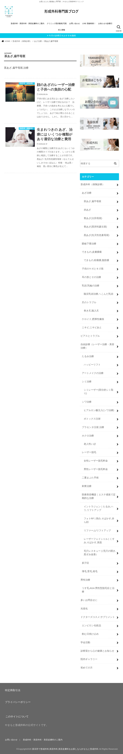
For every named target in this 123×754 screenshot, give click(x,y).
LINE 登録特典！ (89, 23)
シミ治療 (86, 381)
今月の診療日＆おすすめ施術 (62, 35)
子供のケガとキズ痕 (92, 268)
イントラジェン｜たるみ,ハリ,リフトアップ (98, 508)
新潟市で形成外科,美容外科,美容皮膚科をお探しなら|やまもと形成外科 (65, 749)
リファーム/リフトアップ (97, 530)
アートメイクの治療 (92, 373)
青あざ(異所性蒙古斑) (95, 226)
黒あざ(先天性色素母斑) (96, 235)
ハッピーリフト (92, 364)
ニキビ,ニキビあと (92, 327)
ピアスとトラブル (90, 336)
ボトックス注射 (92, 418)
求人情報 (61, 30)
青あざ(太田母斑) (93, 218)
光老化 (84, 608)
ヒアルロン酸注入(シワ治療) (99, 410)
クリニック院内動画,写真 (57, 23)
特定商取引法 (12, 690)
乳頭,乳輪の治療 (90, 285)
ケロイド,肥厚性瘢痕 (93, 319)
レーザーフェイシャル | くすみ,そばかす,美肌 (99, 541)
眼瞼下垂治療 (89, 243)
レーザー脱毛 (89, 452)
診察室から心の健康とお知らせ (97, 650)
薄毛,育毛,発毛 (90, 571)
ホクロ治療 (88, 435)
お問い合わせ (74, 23)
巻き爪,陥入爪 (91, 310)
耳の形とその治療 (91, 277)
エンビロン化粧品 (91, 625)
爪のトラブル (89, 302)
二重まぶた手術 (90, 477)
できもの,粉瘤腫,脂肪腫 (96, 260)
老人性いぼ (90, 444)
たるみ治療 (88, 356)
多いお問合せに (89, 600)
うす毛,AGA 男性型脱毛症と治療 (98, 590)
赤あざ (87, 209)
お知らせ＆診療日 (105, 23)
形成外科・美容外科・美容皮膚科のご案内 (27, 23)
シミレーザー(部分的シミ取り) (98, 392)
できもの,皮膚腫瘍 (92, 252)
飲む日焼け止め (90, 634)
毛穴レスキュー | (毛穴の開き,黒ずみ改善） (100, 553)
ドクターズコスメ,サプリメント (98, 617)
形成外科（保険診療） (93, 184)
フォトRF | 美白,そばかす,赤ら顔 (99, 520)
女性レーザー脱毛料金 (96, 460)
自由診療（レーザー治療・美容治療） (97, 346)
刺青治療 (86, 486)
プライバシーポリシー (18, 702)
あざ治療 (86, 193)
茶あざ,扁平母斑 (92, 201)
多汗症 (85, 563)
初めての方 (87, 667)
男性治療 (85, 580)
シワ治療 (86, 402)
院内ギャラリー (89, 659)
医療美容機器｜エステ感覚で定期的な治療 (98, 496)
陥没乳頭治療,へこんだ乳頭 (98, 294)
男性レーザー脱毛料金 (96, 469)
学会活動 (85, 642)
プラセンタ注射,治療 (93, 427)
